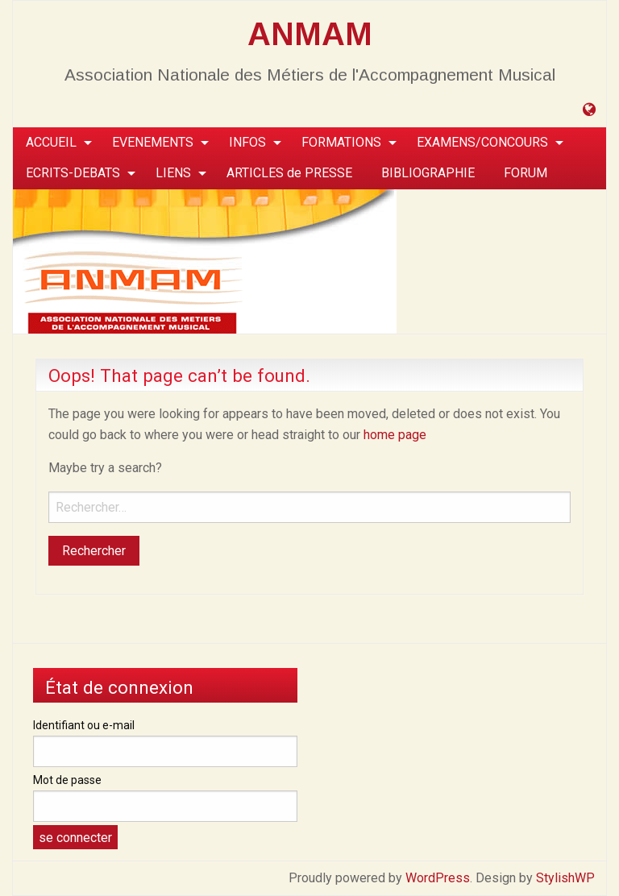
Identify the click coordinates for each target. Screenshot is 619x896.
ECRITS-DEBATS (73, 172)
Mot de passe (67, 780)
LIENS (173, 172)
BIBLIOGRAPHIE (428, 172)
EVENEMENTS (152, 142)
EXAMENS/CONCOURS (482, 142)
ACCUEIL (51, 142)
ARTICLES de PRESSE (289, 172)
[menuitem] (54, 142)
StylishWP (565, 878)
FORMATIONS (341, 142)
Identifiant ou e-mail (84, 725)
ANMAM (309, 34)
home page (395, 434)
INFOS (247, 142)
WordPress (437, 878)
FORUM (525, 172)
